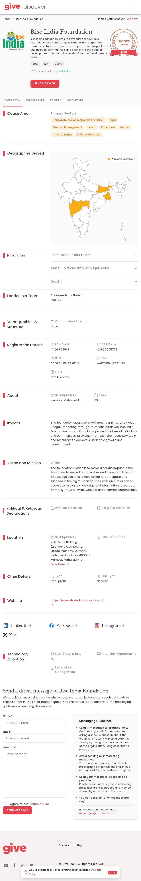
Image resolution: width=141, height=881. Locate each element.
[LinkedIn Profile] (18, 625)
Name (7, 716)
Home (7, 19)
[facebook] (14, 865)
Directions (60, 564)
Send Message (45, 83)
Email (7, 732)
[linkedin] (23, 865)
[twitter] (31, 865)
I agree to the (29, 804)
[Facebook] (64, 625)
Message (9, 747)
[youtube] (6, 865)
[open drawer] (133, 7)
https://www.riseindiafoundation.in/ (77, 602)
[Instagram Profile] (110, 625)
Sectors (64, 845)
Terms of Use (39, 804)
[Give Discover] (24, 7)
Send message (17, 810)
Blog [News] (77, 845)
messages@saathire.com (96, 813)
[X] (10, 635)
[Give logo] (28, 848)
